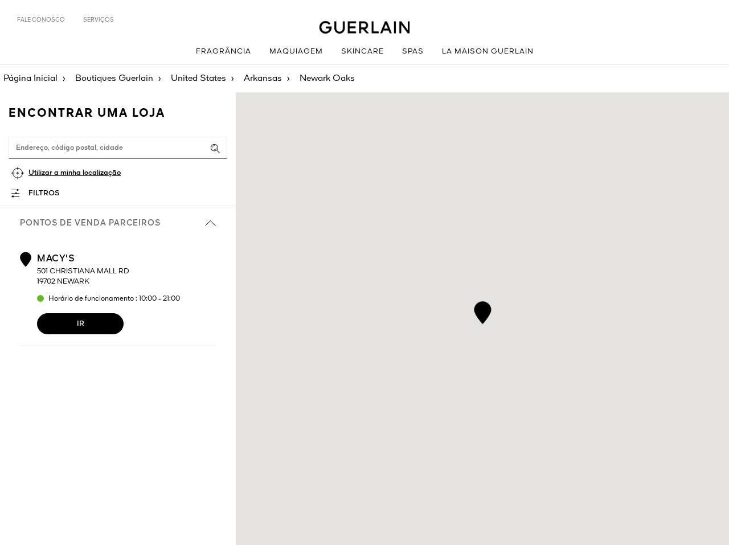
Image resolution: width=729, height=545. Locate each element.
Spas (413, 51)
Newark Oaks (327, 78)
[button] (483, 310)
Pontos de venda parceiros (118, 223)
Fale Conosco (41, 20)
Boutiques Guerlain (114, 78)
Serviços (98, 20)
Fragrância (223, 51)
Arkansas (263, 78)
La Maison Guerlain (488, 51)
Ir (80, 323)
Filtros (44, 193)
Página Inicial (30, 78)
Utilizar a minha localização (74, 173)
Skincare (362, 51)
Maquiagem (296, 51)
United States (198, 78)
